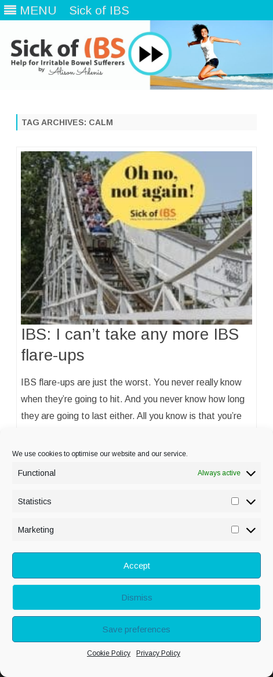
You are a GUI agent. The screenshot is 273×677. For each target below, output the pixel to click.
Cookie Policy (108, 653)
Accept (136, 565)
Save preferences (136, 629)
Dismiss (136, 597)
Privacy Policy (158, 653)
